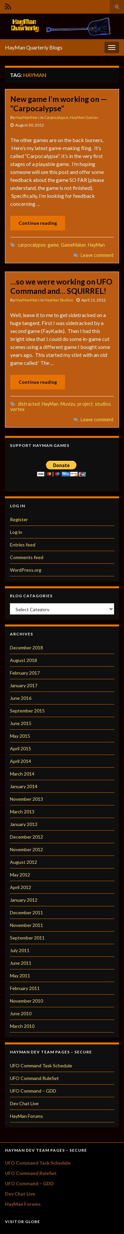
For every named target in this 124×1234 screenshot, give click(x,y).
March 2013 (22, 811)
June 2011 (20, 963)
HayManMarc (28, 117)
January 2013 (23, 824)
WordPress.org (25, 570)
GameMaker (73, 245)
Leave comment (97, 255)
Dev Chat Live (24, 1103)
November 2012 (26, 849)
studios (103, 404)
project (85, 404)
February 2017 (25, 673)
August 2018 (23, 660)
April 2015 (20, 748)
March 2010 (22, 1026)
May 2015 (20, 736)
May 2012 (20, 874)
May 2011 (20, 975)
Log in (16, 532)
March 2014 (22, 774)
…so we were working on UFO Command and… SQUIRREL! (61, 286)
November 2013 (26, 799)
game (53, 245)
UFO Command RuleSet (34, 1078)
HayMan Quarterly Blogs (33, 47)
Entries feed (22, 544)
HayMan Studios (58, 299)
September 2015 (27, 710)
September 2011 (27, 938)
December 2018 (26, 647)
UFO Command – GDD (33, 1091)
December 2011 (26, 912)
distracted (29, 404)
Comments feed (26, 557)
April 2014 (20, 761)
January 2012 (23, 900)
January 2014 (23, 786)
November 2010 (26, 1001)
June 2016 (20, 698)
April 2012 (20, 887)
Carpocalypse (56, 117)
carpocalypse (32, 245)
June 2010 (20, 1013)
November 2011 (26, 925)
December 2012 (26, 837)
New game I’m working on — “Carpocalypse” (58, 103)
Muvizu (68, 404)
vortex (17, 409)
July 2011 (19, 950)
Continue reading (38, 223)
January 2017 (23, 685)
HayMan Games (84, 117)
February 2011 (25, 988)
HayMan (96, 245)
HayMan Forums (26, 1116)
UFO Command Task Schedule (41, 1065)
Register (19, 519)
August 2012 (23, 862)
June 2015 (20, 723)
